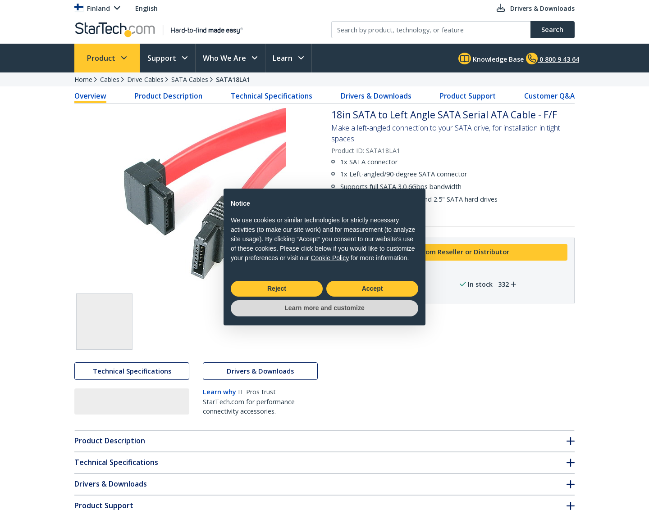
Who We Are (225, 58)
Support (162, 58)
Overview (90, 96)
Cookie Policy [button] (330, 258)
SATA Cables (189, 79)
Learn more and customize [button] (324, 307)
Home (83, 79)
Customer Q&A (549, 96)
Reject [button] (276, 288)
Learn (283, 58)
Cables (109, 79)
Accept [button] (372, 288)
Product (102, 58)
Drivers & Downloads (376, 96)
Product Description (168, 96)
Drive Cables (145, 79)
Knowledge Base (491, 58)
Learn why (219, 393)
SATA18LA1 (233, 79)
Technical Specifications (271, 96)
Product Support (468, 96)
